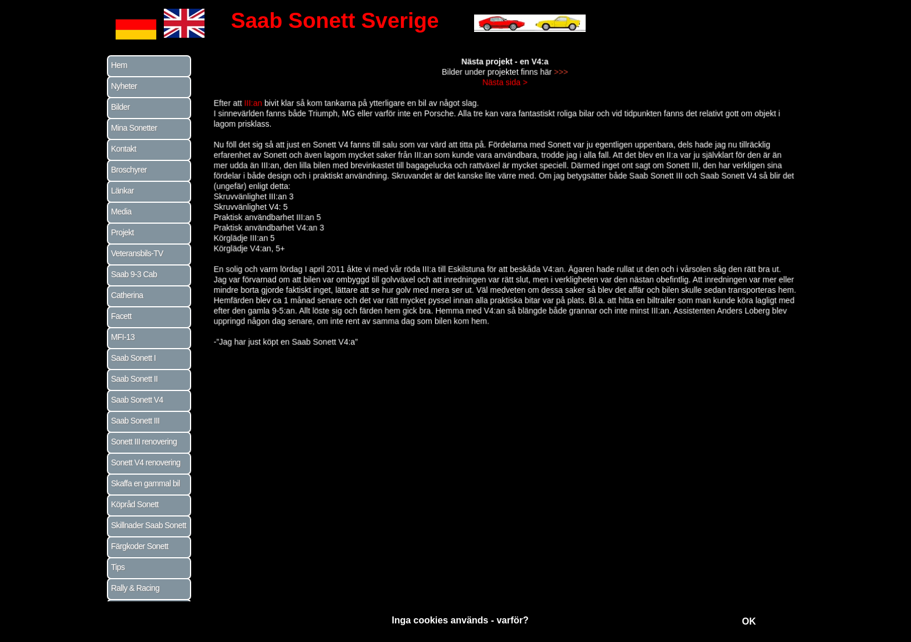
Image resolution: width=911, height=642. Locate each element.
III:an (259, 105)
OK (749, 621)
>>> (559, 75)
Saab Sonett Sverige (335, 21)
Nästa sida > (505, 85)
